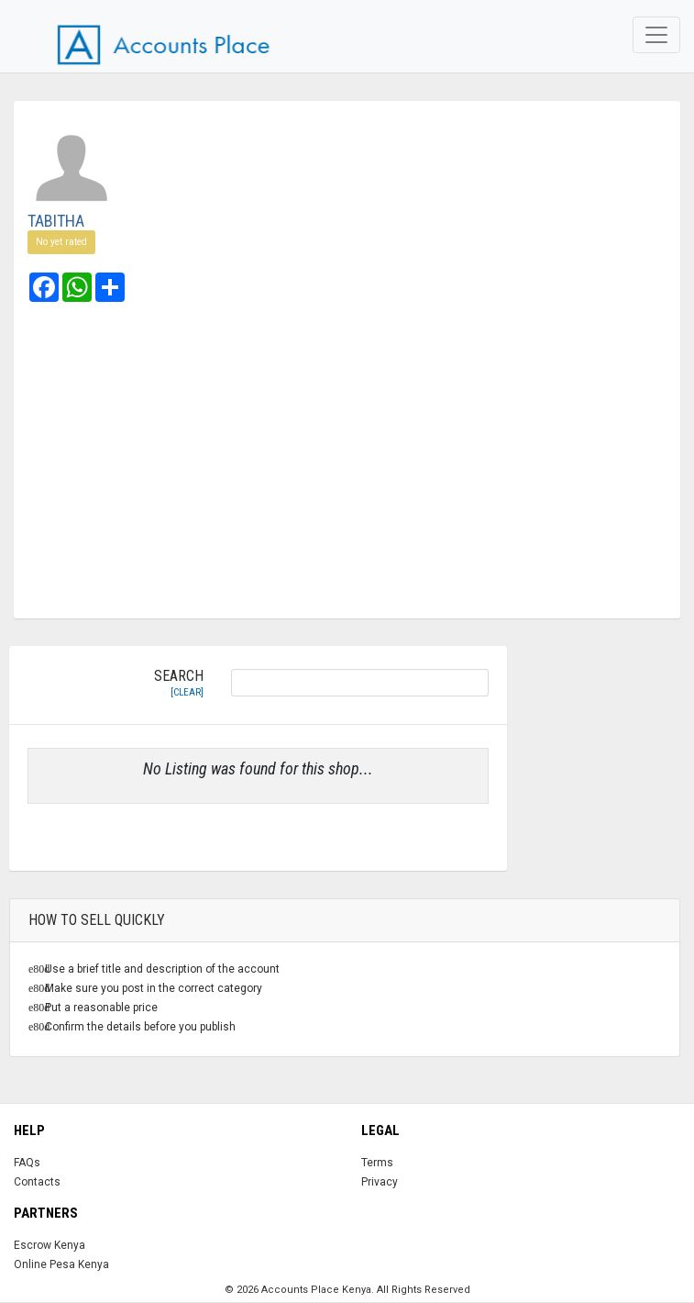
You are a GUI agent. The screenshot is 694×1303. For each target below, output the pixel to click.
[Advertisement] (347, 462)
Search (179, 683)
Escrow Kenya (49, 1245)
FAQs (27, 1162)
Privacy (379, 1181)
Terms (377, 1162)
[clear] (187, 692)
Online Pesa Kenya (61, 1264)
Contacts (37, 1181)
